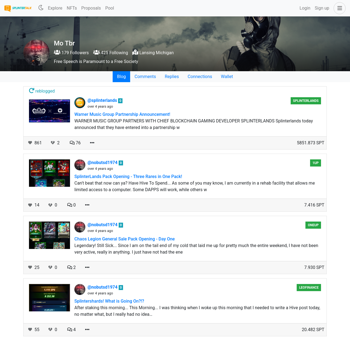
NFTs (72, 8)
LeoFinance (309, 287)
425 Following (110, 52)
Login (305, 8)
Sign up (322, 8)
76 (75, 142)
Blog (121, 76)
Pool (109, 8)
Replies (172, 76)
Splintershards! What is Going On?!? (109, 301)
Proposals (91, 8)
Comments (145, 76)
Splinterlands (306, 101)
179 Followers (71, 52)
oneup (313, 225)
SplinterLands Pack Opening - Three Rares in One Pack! (128, 176)
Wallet (227, 76)
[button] (338, 8)
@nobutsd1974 (103, 162)
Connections (200, 76)
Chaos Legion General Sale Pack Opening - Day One (124, 239)
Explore (55, 8)
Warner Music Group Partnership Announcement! (122, 114)
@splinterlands (103, 100)
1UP (316, 163)
